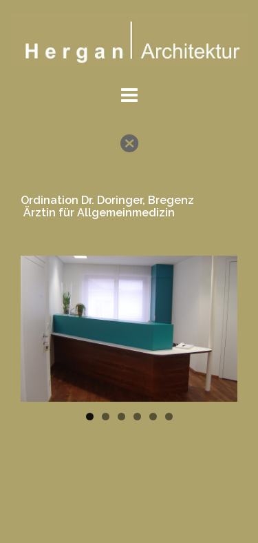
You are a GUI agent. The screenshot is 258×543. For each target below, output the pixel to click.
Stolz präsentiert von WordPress (87, 496)
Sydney (226, 496)
